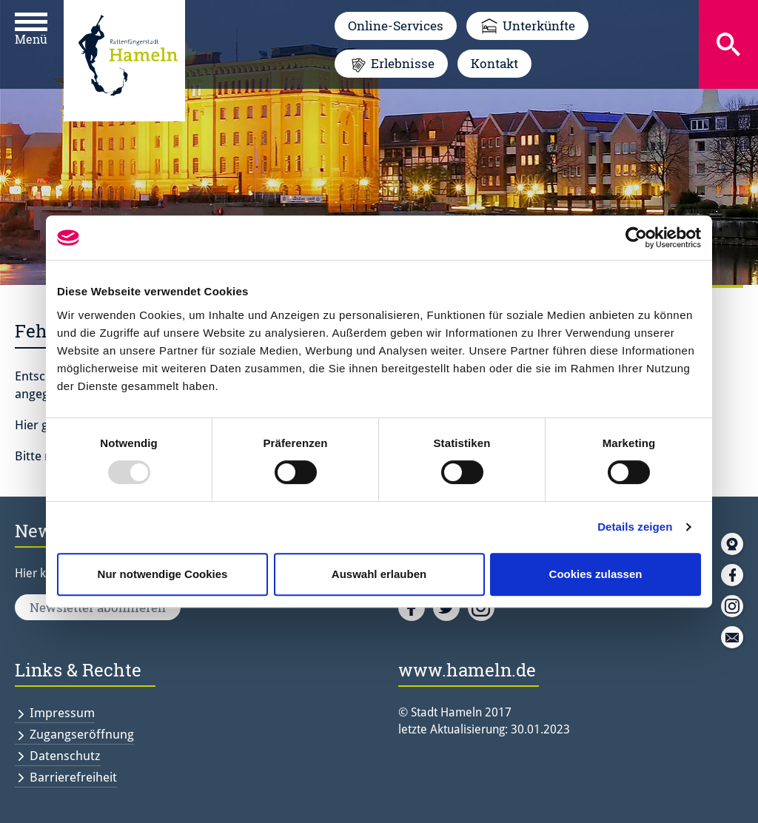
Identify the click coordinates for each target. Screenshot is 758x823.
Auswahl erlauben (379, 574)
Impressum (62, 712)
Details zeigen (634, 526)
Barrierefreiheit (73, 777)
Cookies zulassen (596, 574)
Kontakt (494, 63)
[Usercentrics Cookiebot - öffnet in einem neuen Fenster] (636, 237)
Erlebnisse (403, 63)
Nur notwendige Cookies (163, 574)
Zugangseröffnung (82, 734)
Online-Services (395, 25)
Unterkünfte (539, 25)
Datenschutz (65, 755)
